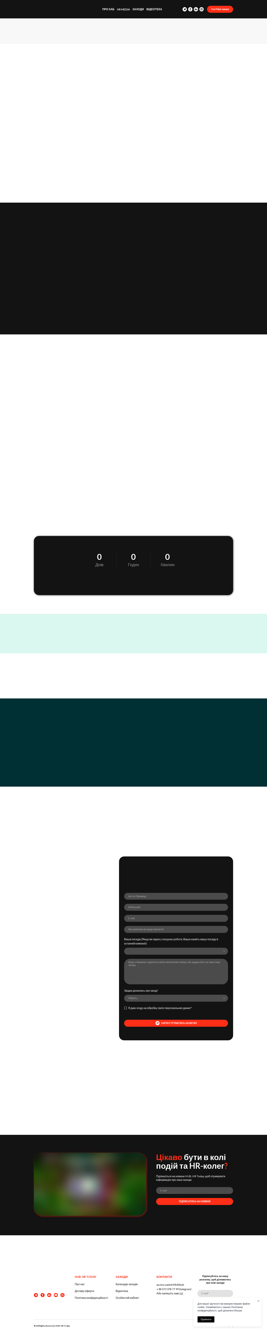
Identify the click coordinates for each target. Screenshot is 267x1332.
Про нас (80, 1284)
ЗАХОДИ (138, 9)
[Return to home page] (54, 9)
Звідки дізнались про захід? (141, 990)
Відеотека (122, 1290)
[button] (185, 9)
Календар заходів (127, 1284)
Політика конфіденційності (91, 1297)
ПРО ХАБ (108, 9)
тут (181, 1293)
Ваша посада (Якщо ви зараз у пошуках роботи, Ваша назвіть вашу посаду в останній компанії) (171, 941)
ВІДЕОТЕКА (154, 9)
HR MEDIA (123, 9)
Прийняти (206, 1319)
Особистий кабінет (127, 1297)
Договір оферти (84, 1290)
